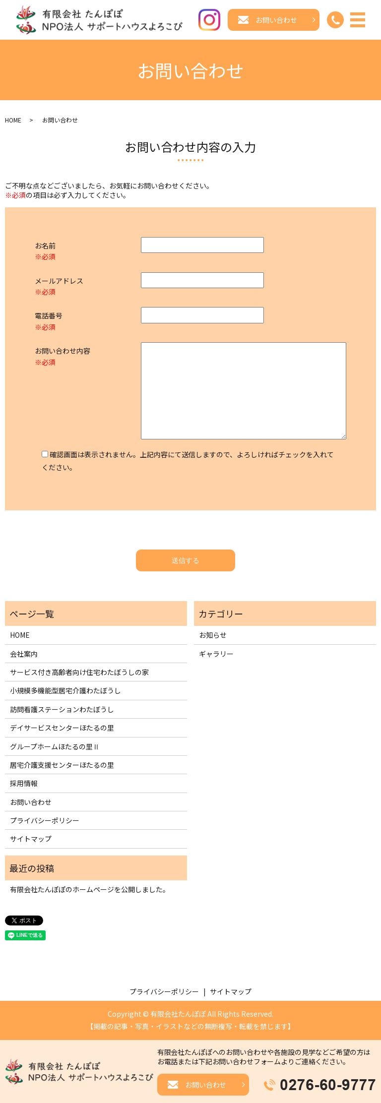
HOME (13, 120)
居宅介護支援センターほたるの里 (62, 765)
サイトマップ (31, 839)
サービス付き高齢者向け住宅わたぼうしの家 (79, 672)
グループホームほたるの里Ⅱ (55, 746)
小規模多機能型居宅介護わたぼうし (65, 691)
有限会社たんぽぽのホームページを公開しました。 (90, 890)
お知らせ (213, 635)
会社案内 (24, 654)
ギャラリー (216, 654)
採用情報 (24, 784)
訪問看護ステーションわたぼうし (62, 710)
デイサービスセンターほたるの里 (62, 728)
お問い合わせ (31, 802)
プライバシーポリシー (44, 821)
